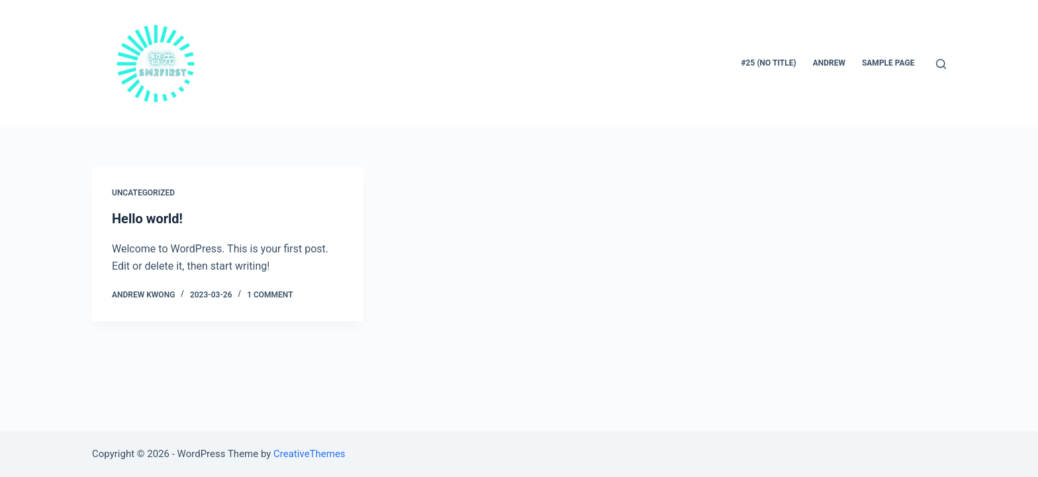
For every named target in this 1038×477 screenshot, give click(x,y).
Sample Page (888, 63)
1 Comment (270, 294)
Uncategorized (143, 192)
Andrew (829, 63)
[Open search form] (941, 64)
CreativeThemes (309, 454)
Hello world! (147, 219)
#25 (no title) (768, 63)
